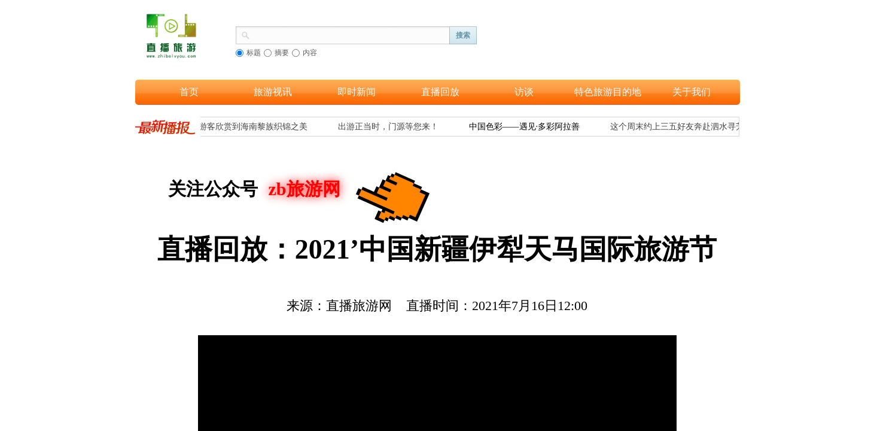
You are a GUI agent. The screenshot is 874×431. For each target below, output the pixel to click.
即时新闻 (356, 92)
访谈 (524, 92)
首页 (189, 92)
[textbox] (350, 34)
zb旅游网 (304, 189)
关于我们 (691, 92)
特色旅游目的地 (607, 92)
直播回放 (440, 92)
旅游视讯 (273, 92)
